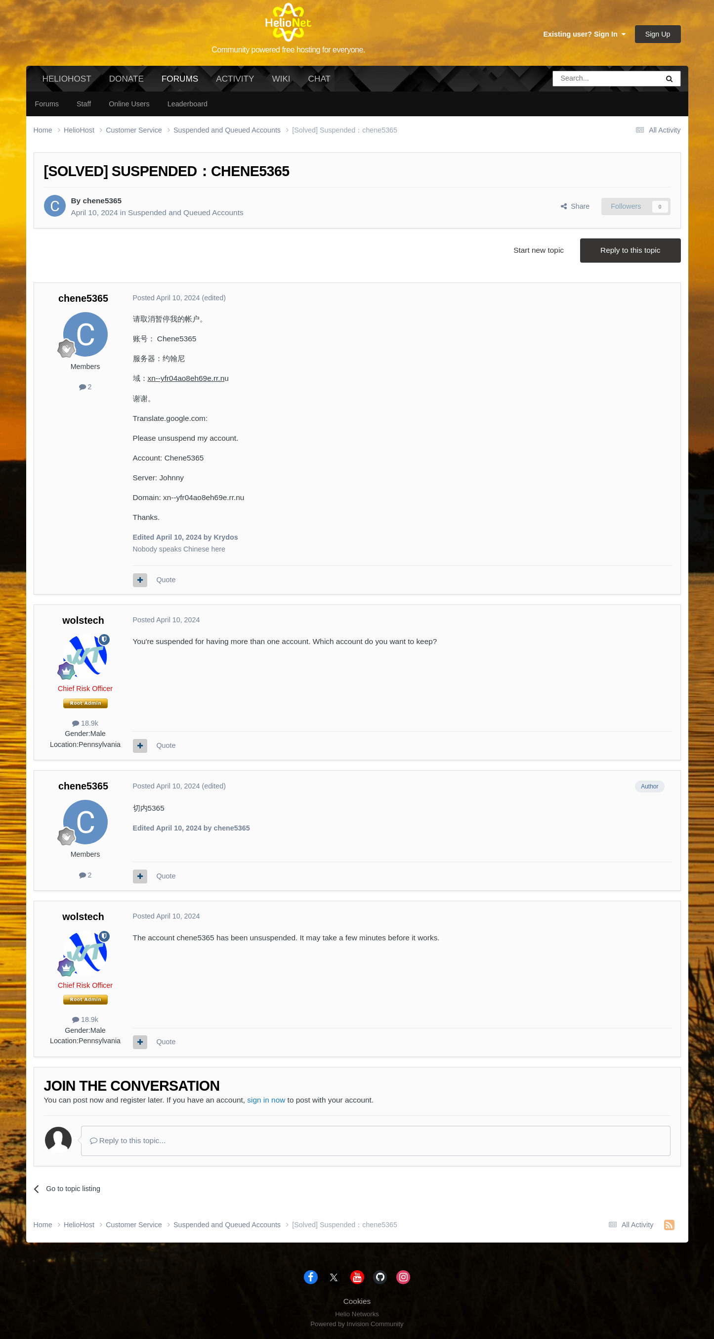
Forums (180, 83)
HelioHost (66, 79)
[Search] (580, 78)
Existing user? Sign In (585, 34)
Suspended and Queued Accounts (186, 212)
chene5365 (102, 200)
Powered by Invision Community (356, 1324)
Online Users (129, 104)
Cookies (357, 1301)
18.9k (85, 723)
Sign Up (658, 34)
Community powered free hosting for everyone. (288, 50)
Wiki (281, 79)
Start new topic (538, 250)
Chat (319, 79)
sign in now (266, 1100)
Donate (126, 79)
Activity (235, 79)
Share (575, 206)
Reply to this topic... (128, 1140)
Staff (84, 104)
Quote (165, 580)
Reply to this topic (630, 250)
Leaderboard (188, 104)
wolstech (83, 620)
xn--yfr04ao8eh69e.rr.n (186, 378)
